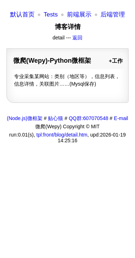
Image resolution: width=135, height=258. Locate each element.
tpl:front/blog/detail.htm (61, 135)
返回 (77, 37)
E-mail (121, 118)
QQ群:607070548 (88, 118)
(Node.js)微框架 (24, 118)
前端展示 (79, 14)
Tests (51, 14)
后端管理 (112, 14)
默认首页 (22, 14)
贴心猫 (55, 118)
